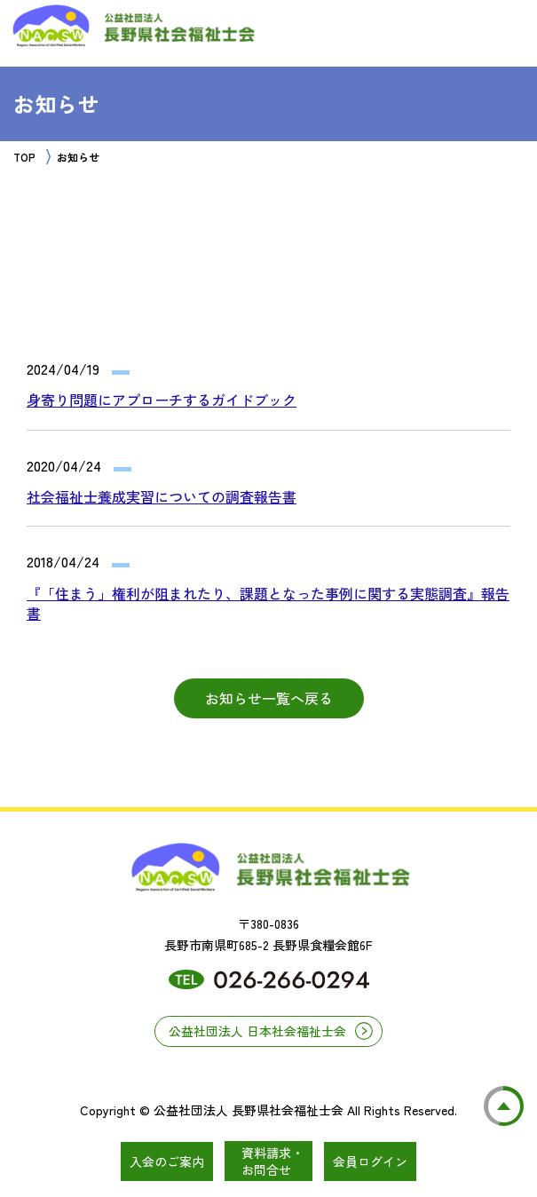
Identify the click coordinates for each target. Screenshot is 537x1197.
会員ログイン (370, 1161)
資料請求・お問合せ (272, 1161)
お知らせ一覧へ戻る (269, 698)
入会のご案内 (167, 1161)
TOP (24, 156)
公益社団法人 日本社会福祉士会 (257, 1031)
